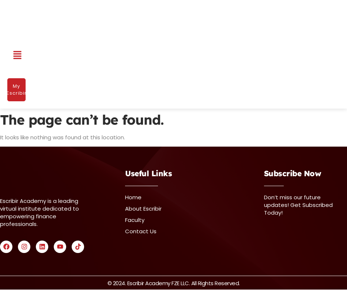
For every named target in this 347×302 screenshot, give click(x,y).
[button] (17, 56)
